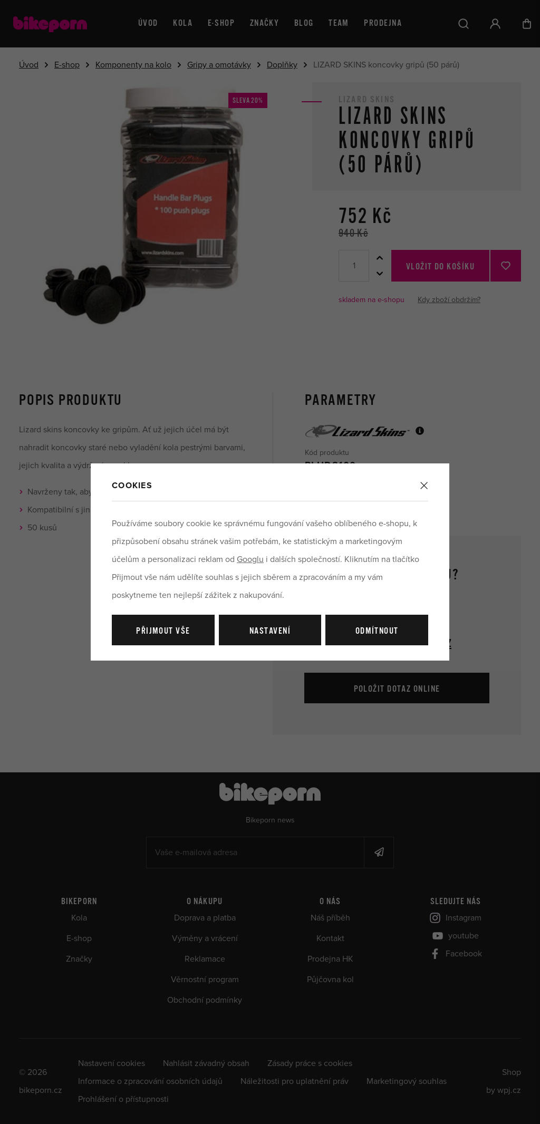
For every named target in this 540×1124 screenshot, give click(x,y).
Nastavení (270, 631)
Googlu (250, 559)
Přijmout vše (163, 631)
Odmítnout (377, 631)
